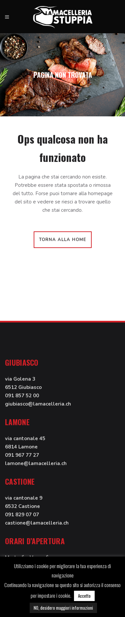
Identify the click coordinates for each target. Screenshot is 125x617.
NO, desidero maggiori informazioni (63, 607)
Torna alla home (62, 240)
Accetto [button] (84, 595)
